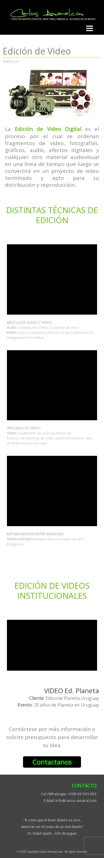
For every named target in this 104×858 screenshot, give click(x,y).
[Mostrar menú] (90, 28)
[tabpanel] (52, 156)
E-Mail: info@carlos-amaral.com (70, 800)
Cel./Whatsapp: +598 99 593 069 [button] (69, 793)
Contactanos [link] (52, 762)
